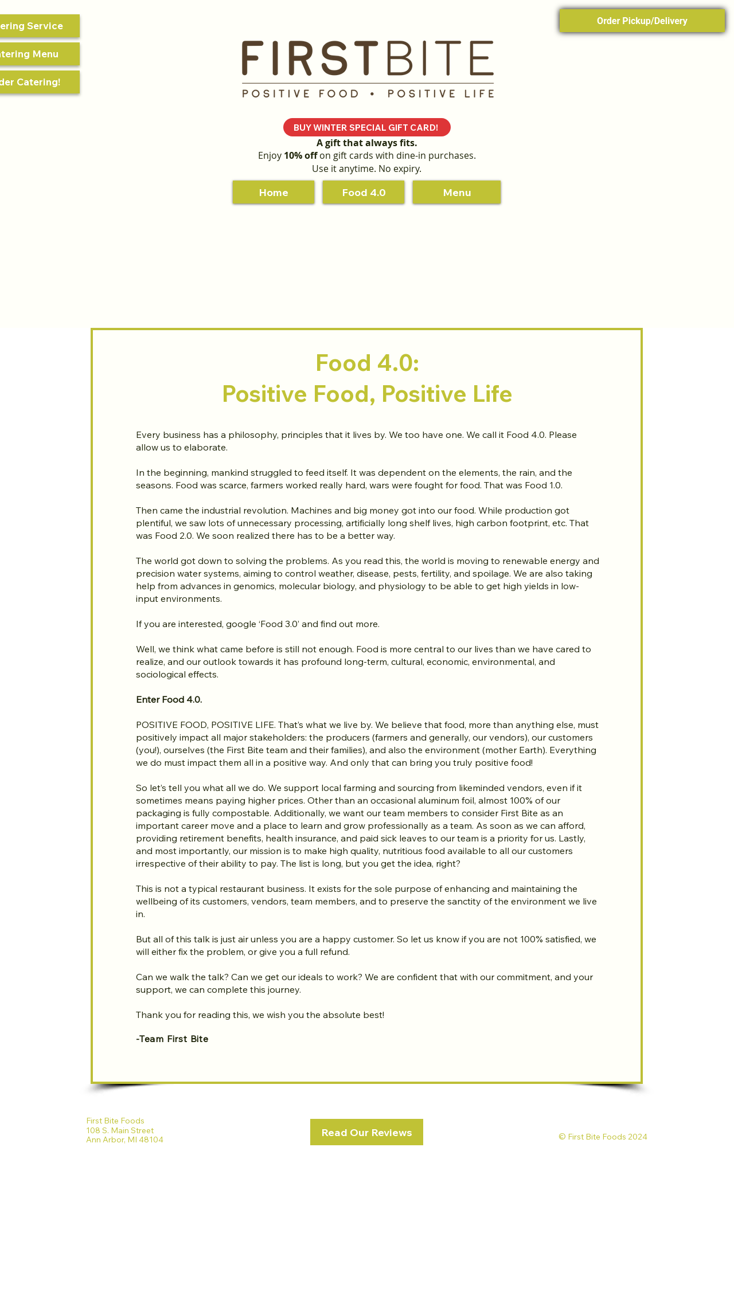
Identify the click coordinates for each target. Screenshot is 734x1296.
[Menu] (457, 192)
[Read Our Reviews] (366, 1132)
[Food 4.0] (363, 192)
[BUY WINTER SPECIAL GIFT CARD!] (367, 127)
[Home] (273, 192)
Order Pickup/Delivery (642, 20)
